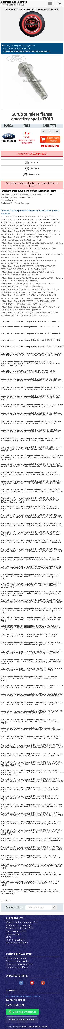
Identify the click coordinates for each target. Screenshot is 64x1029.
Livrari (9, 937)
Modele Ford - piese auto (19, 925)
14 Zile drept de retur (16, 958)
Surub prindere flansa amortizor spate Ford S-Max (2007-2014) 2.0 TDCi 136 (31, 322)
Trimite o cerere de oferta (22, 1019)
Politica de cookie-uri (17, 942)
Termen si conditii (15, 939)
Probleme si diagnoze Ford (19, 928)
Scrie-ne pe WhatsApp (22, 1011)
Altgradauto (15, 918)
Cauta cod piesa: (14, 907)
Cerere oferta (13, 934)
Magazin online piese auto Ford (22, 922)
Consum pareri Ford (16, 931)
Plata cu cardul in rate (17, 961)
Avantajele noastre (19, 954)
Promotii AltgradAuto (17, 967)
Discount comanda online (19, 964)
